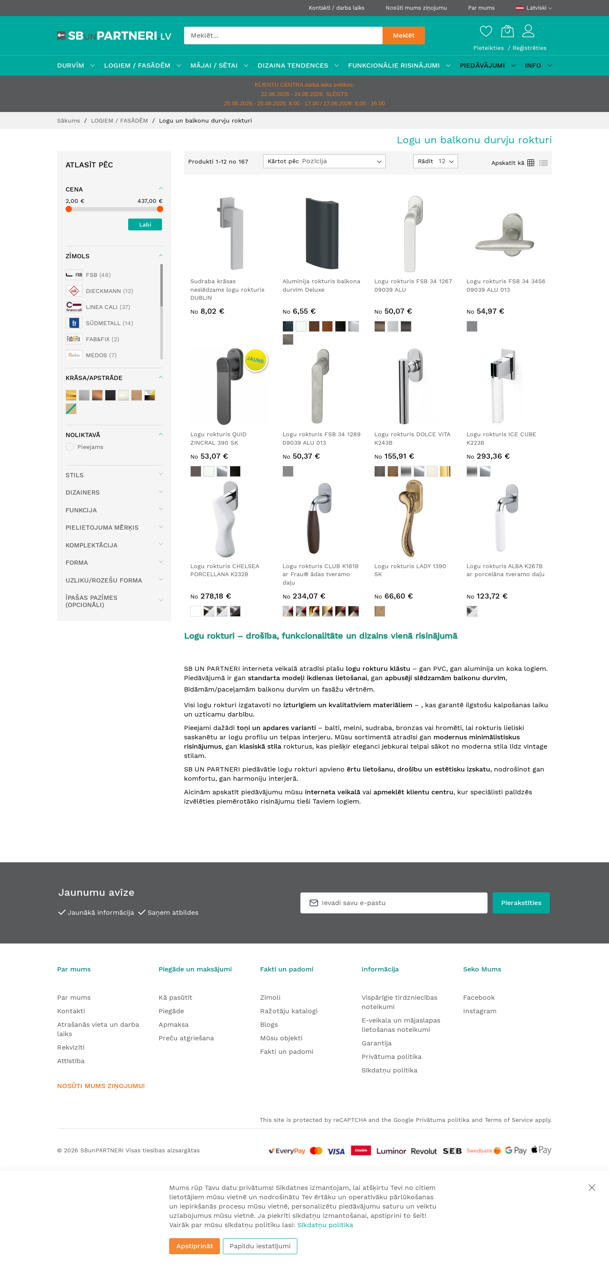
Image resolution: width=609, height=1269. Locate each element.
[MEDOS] (91, 355)
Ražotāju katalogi (289, 1011)
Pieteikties (489, 47)
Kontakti (71, 1011)
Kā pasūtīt (175, 997)
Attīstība (71, 1061)
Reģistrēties (529, 47)
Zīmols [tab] (78, 256)
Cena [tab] (74, 189)
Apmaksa (174, 1024)
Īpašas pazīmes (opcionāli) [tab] (92, 601)
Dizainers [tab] (83, 492)
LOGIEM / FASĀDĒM (120, 120)
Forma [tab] (77, 562)
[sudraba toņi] (84, 395)
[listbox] (322, 334)
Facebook (479, 997)
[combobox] (283, 35)
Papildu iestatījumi (260, 1246)
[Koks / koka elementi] (136, 395)
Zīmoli (270, 997)
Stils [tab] (75, 475)
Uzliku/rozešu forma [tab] (104, 580)
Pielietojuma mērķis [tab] (102, 527)
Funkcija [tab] (81, 510)
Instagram (480, 1011)
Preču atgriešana (186, 1038)
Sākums (69, 120)
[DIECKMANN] (99, 290)
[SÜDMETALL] (99, 322)
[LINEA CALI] (98, 306)
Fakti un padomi (286, 1051)
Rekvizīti (71, 1047)
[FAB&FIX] (92, 339)
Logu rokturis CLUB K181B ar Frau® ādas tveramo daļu (321, 574)
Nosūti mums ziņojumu (416, 8)
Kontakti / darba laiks (337, 8)
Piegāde (171, 1011)
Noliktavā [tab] (83, 435)
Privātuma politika (392, 1057)
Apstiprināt (194, 1246)
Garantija (377, 1043)
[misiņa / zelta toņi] (71, 395)
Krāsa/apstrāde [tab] (94, 378)
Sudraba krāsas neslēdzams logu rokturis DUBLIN (227, 289)
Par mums (481, 8)
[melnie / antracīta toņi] (110, 395)
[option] (288, 326)
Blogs (269, 1024)
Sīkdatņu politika (389, 1070)
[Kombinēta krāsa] (149, 395)
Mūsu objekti (281, 1038)
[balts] (123, 395)
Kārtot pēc (283, 161)
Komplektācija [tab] (92, 545)
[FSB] (88, 274)
